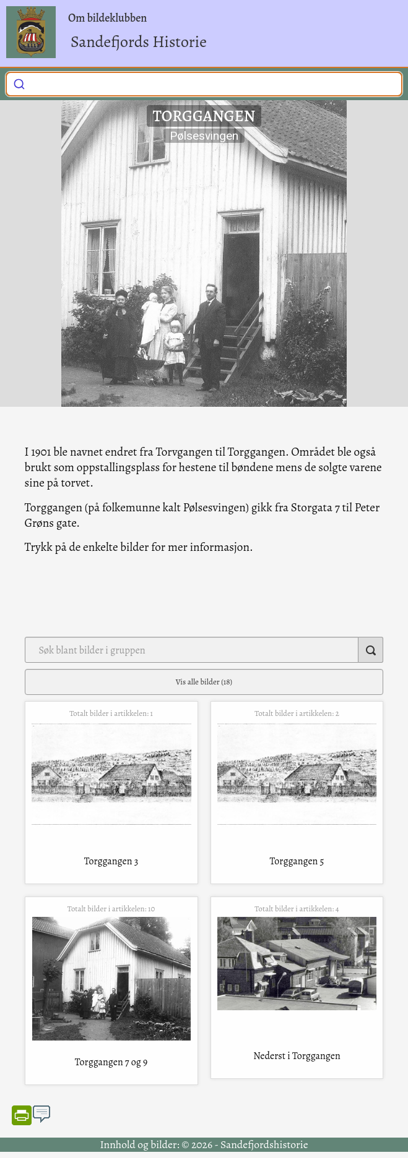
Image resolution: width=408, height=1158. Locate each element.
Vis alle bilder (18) (204, 681)
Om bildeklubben (107, 18)
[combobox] (204, 84)
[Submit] (19, 82)
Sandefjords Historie (139, 42)
